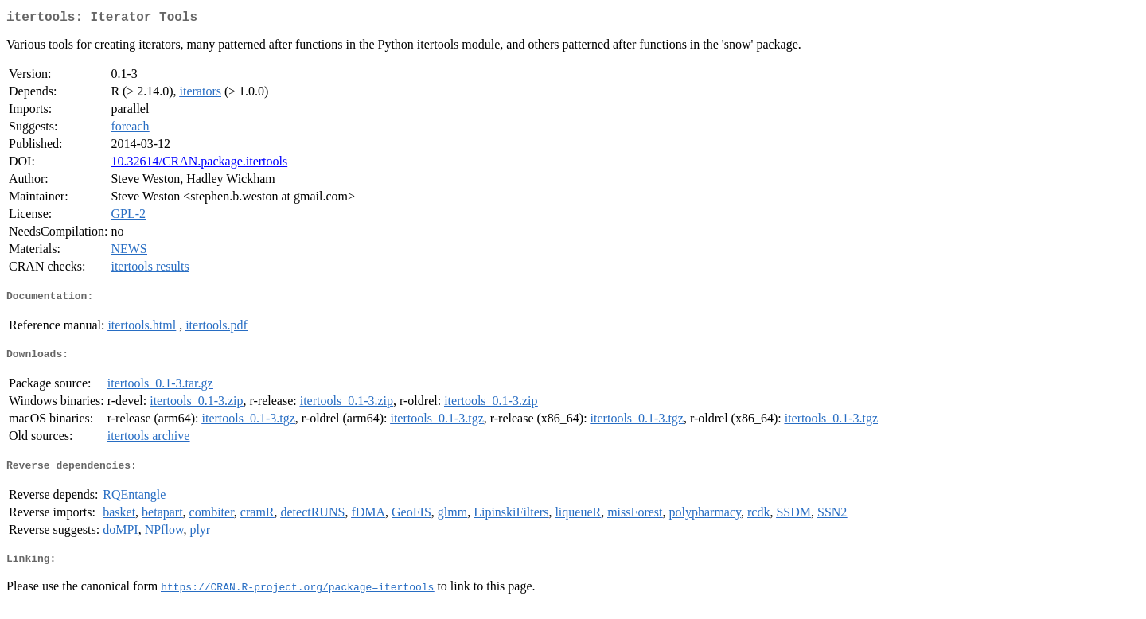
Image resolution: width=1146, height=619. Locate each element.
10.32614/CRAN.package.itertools (199, 164)
